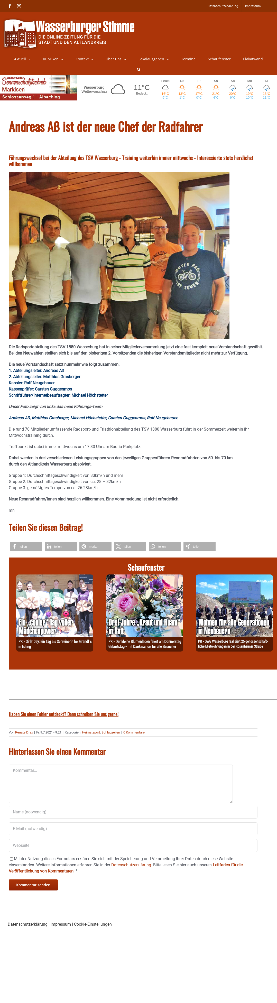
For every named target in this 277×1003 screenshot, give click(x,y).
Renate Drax (24, 732)
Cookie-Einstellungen (93, 924)
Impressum (61, 924)
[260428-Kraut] (144, 577)
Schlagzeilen (110, 732)
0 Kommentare (134, 732)
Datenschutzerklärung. (131, 864)
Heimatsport (91, 732)
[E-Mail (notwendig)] (133, 828)
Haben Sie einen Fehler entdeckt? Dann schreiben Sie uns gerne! (63, 714)
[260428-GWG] (234, 577)
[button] (138, 69)
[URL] (133, 845)
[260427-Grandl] (54, 577)
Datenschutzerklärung (28, 924)
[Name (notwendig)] (133, 812)
